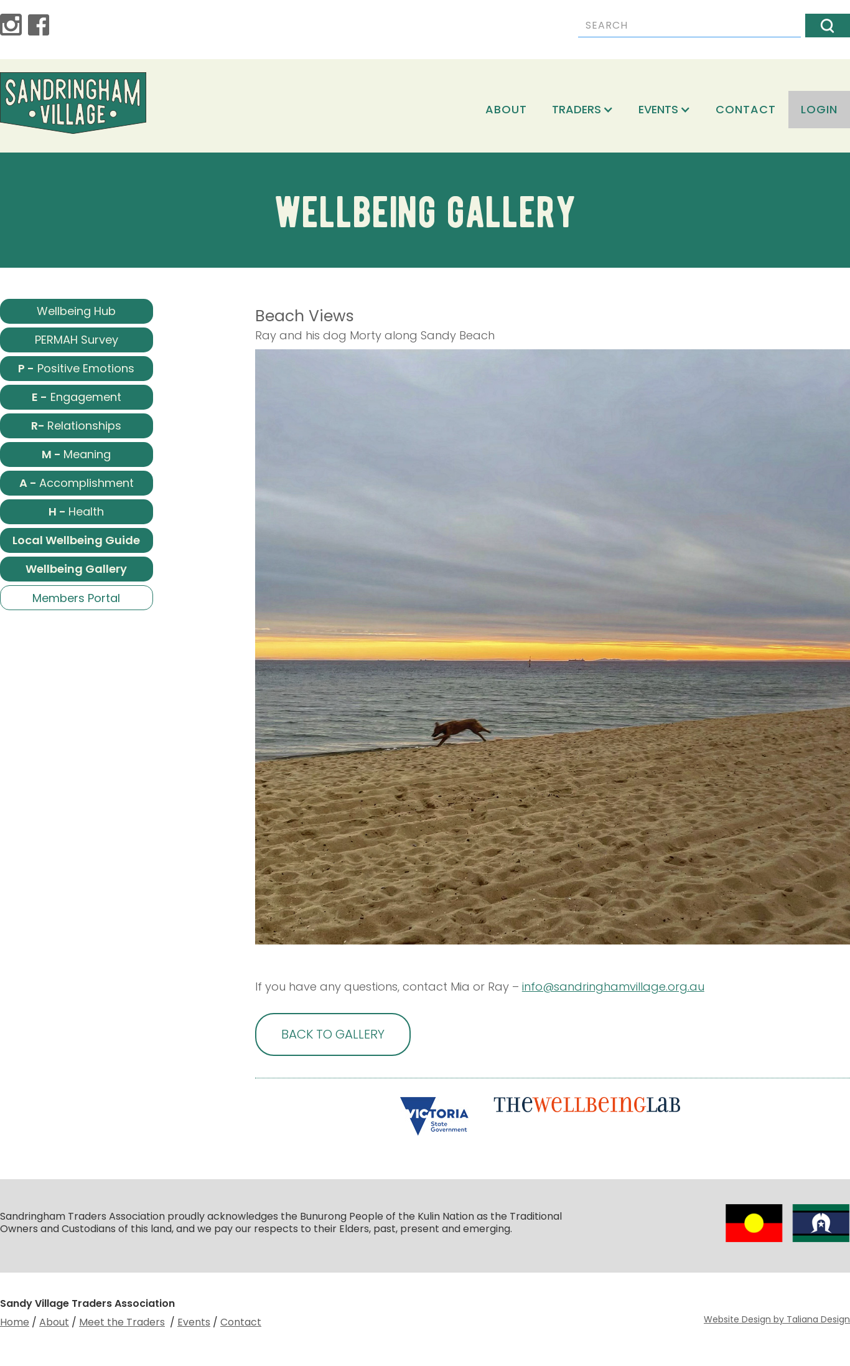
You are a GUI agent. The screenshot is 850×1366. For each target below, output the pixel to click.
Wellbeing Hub (76, 311)
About (506, 109)
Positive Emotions (76, 368)
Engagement (76, 397)
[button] (582, 109)
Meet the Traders (122, 1322)
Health (76, 511)
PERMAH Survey (76, 339)
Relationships (76, 425)
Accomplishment (76, 483)
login (819, 109)
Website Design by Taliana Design (777, 1319)
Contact (746, 109)
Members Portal (76, 598)
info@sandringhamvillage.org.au (613, 986)
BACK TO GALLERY (333, 1034)
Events (193, 1322)
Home (14, 1322)
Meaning (76, 454)
